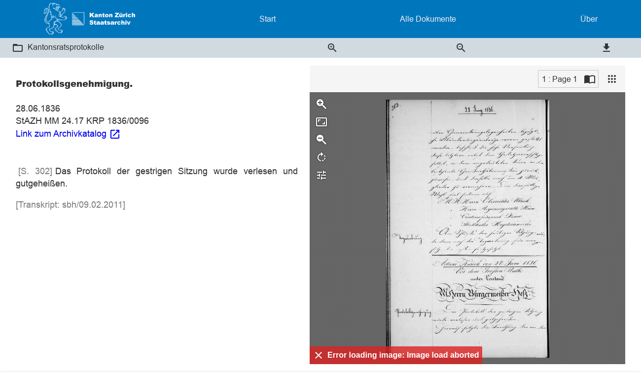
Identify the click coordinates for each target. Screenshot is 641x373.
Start (267, 18)
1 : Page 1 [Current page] (559, 79)
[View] (612, 79)
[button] (18, 48)
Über (589, 18)
